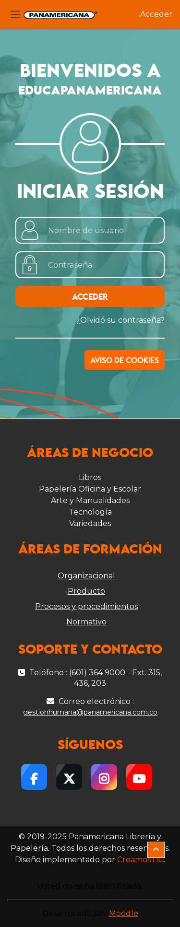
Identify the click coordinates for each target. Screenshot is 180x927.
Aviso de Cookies (124, 360)
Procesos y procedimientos (86, 606)
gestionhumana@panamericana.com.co (90, 712)
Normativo (86, 621)
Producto (86, 591)
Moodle (123, 913)
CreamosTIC (140, 859)
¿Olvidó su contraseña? (120, 320)
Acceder (156, 14)
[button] (156, 850)
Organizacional (86, 575)
